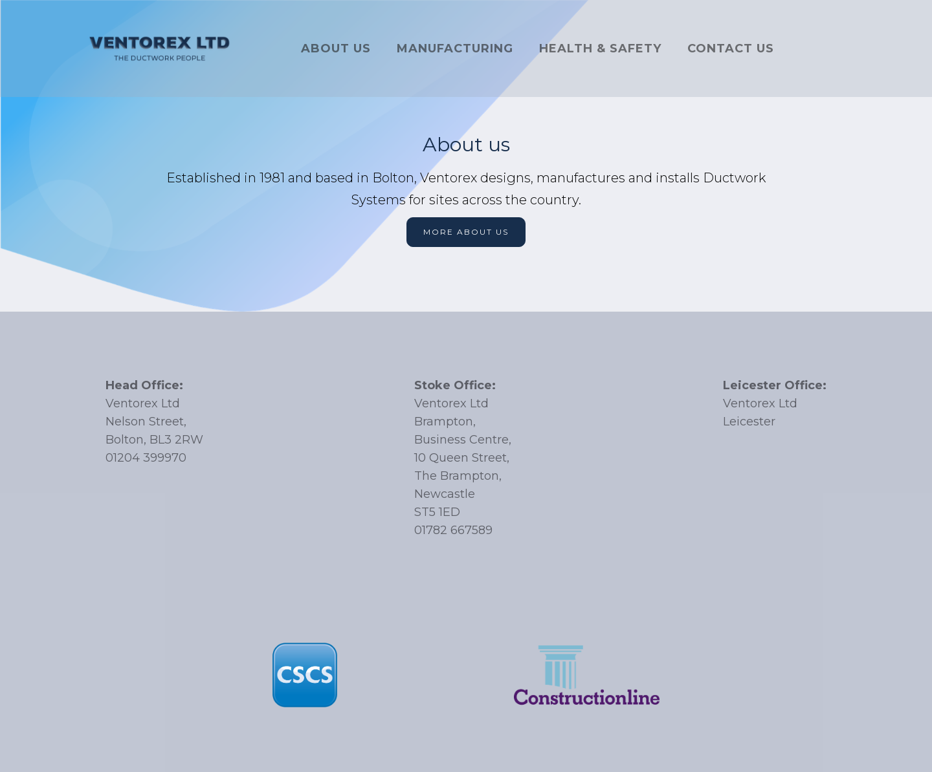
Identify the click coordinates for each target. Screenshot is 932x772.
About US (336, 48)
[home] (160, 48)
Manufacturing (455, 48)
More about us (466, 232)
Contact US (730, 48)
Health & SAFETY (600, 48)
